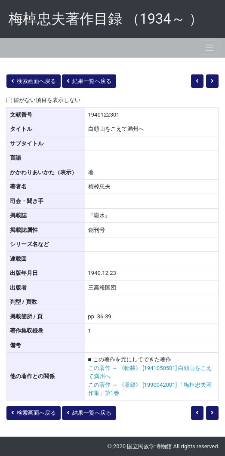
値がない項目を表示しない (46, 100)
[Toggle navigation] (209, 47)
